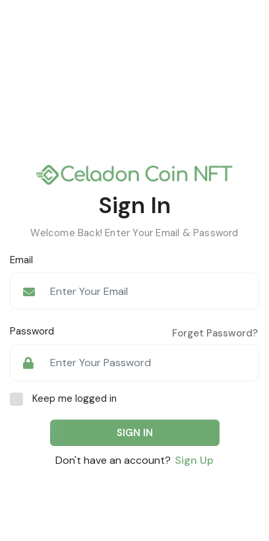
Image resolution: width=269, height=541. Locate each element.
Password (32, 331)
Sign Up (194, 460)
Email (21, 260)
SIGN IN (135, 432)
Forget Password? (215, 333)
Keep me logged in (74, 398)
